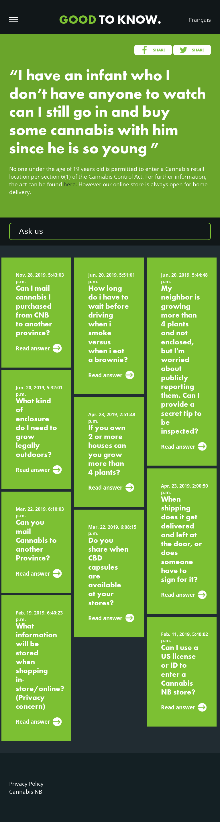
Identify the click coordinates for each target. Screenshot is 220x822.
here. (70, 184)
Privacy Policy (26, 783)
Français (199, 20)
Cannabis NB (25, 791)
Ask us (31, 231)
